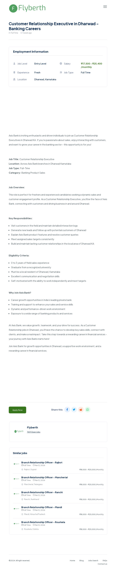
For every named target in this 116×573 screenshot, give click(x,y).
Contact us (102, 564)
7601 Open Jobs (33, 432)
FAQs (105, 560)
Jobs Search (93, 560)
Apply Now (17, 410)
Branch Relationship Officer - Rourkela (43, 522)
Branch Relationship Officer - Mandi (41, 507)
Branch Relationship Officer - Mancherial (44, 477)
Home (72, 560)
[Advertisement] (58, 113)
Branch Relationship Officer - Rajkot (41, 462)
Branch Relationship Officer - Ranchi (42, 492)
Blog (82, 560)
